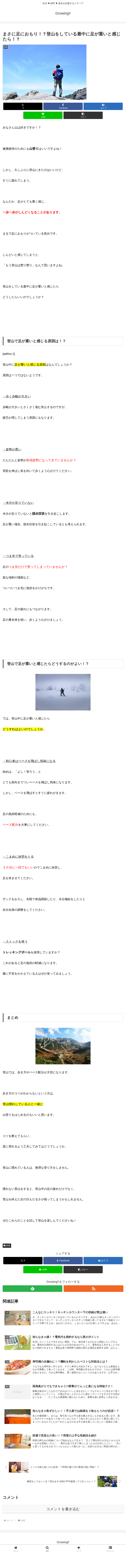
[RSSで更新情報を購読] (93, 1288)
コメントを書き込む (63, 1510)
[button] (83, 115)
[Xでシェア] (22, 106)
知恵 (7, 1245)
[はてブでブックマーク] (103, 106)
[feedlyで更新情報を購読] (32, 1288)
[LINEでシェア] (43, 115)
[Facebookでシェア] (63, 106)
